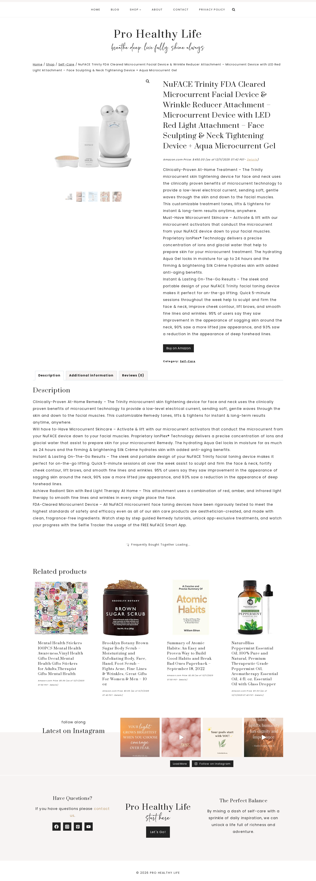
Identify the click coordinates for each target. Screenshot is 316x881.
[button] (147, 81)
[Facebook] (56, 826)
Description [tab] (49, 375)
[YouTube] (88, 826)
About (157, 9)
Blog (115, 9)
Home (95, 9)
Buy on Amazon (178, 348)
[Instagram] (67, 826)
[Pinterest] (78, 826)
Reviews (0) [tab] (133, 375)
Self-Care (187, 361)
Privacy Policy (212, 9)
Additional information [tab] (91, 375)
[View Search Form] (233, 9)
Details (252, 159)
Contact (181, 9)
